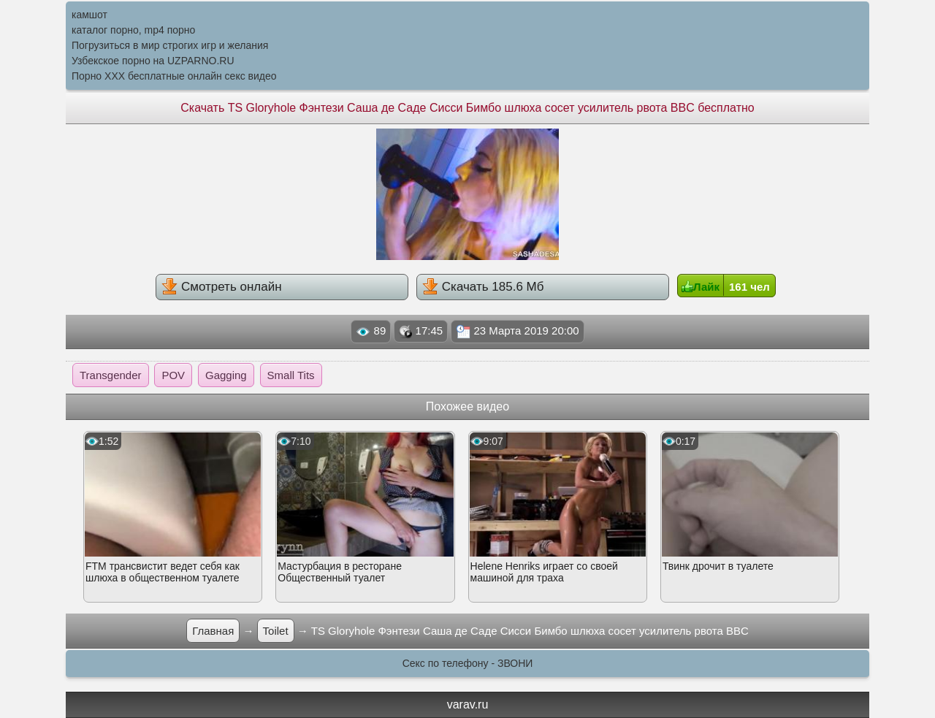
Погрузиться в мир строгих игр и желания (170, 45)
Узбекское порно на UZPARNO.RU (153, 60)
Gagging (226, 375)
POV (173, 375)
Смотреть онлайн (221, 286)
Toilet (276, 631)
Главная (213, 631)
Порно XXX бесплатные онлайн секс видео (174, 76)
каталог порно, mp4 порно (133, 30)
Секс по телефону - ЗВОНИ (467, 663)
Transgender (111, 375)
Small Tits (291, 375)
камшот (89, 14)
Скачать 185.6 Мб (482, 286)
